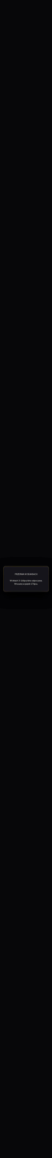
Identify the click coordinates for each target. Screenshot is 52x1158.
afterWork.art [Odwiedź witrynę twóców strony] (39, 1156)
